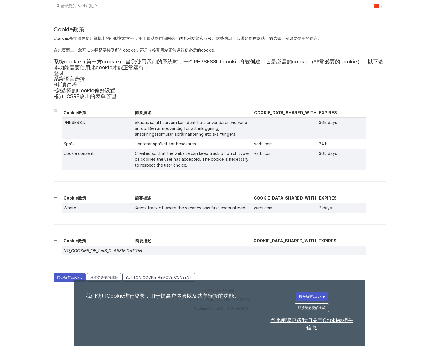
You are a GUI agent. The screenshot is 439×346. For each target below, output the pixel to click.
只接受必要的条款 (104, 277)
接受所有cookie (69, 277)
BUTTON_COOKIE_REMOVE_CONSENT (159, 277)
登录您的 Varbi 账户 (77, 5)
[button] (378, 6)
